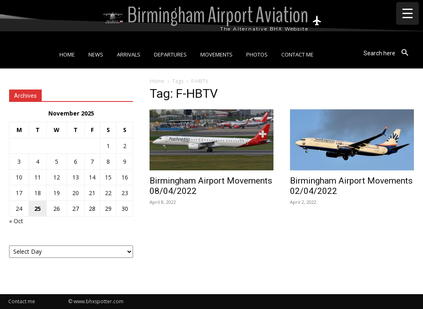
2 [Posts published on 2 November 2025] (124, 146)
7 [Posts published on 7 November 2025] (92, 161)
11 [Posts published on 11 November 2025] (37, 177)
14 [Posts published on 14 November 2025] (92, 177)
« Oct (16, 221)
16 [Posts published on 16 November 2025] (124, 177)
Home (157, 81)
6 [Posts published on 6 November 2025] (75, 161)
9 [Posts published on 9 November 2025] (124, 161)
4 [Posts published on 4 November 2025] (37, 161)
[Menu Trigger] (407, 13)
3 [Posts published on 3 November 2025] (19, 161)
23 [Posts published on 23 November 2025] (124, 193)
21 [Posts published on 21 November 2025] (92, 193)
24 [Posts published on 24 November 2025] (19, 208)
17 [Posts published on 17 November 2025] (19, 193)
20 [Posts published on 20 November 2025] (75, 193)
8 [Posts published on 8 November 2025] (108, 161)
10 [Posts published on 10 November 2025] (19, 177)
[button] (389, 53)
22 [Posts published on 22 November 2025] (108, 193)
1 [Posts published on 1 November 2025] (108, 146)
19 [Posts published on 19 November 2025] (56, 193)
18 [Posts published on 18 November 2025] (37, 193)
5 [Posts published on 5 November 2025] (56, 161)
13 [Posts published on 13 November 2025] (75, 177)
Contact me (21, 301)
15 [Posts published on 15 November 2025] (108, 177)
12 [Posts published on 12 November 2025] (56, 177)
